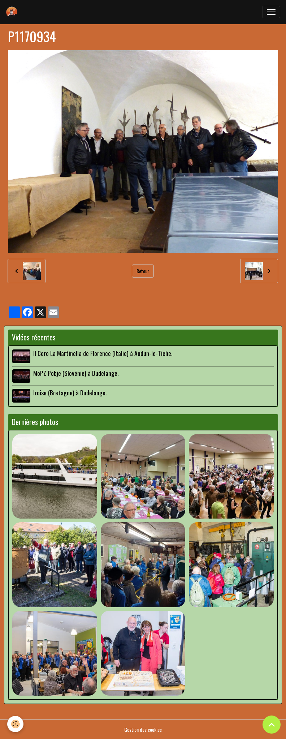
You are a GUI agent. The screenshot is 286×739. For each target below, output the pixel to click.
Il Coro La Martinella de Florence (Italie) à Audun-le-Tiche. (102, 353)
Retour (142, 271)
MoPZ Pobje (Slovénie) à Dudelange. (75, 373)
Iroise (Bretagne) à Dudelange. (70, 392)
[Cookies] (15, 724)
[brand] (13, 12)
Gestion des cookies (143, 729)
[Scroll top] (272, 725)
